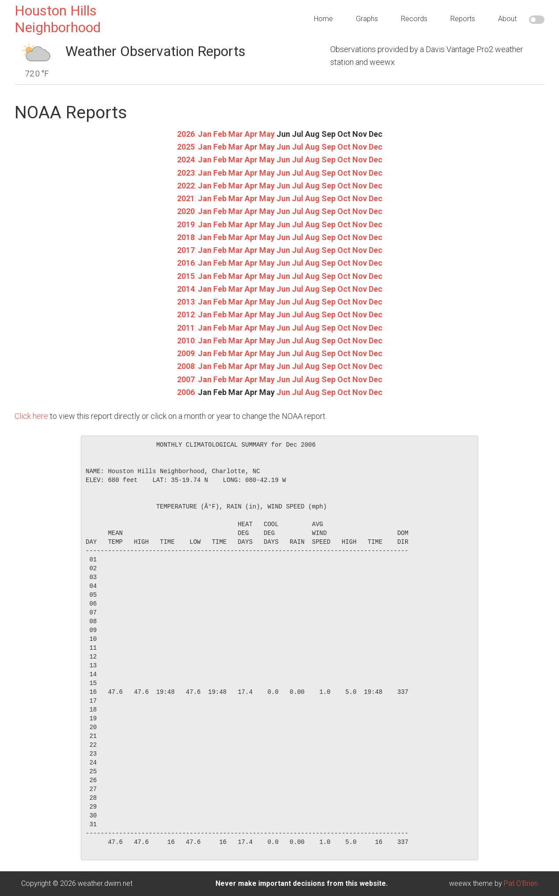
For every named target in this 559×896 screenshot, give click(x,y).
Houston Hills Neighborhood (58, 19)
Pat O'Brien (521, 883)
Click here (31, 416)
